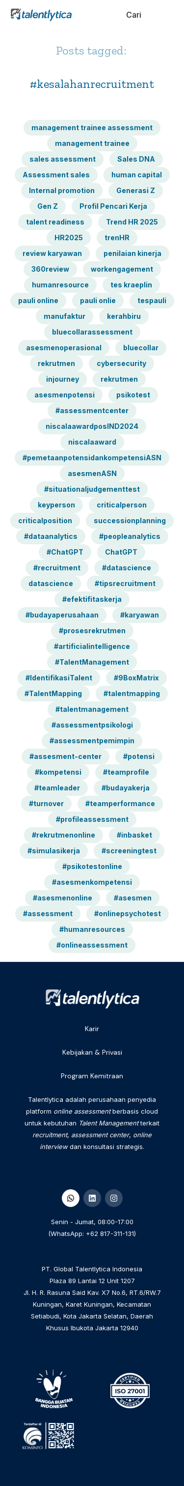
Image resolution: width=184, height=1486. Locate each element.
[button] (165, 14)
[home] (39, 15)
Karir (92, 1028)
